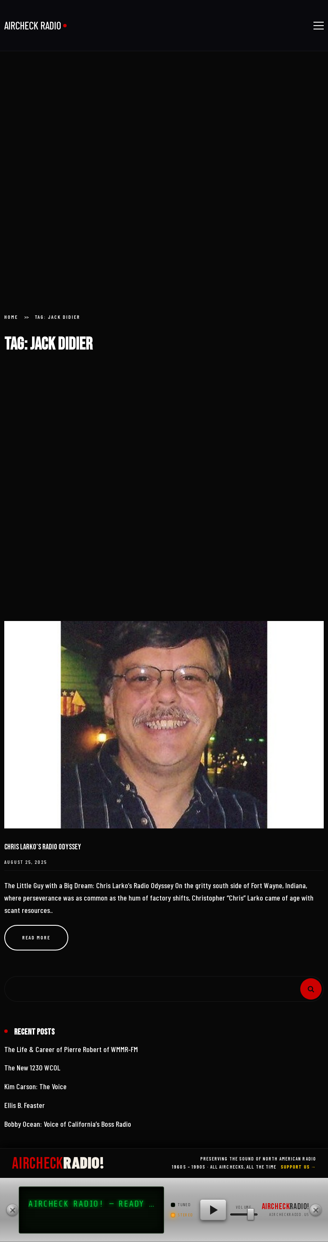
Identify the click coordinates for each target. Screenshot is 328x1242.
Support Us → (298, 1166)
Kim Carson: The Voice (35, 1086)
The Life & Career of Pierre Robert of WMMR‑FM (71, 1049)
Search (311, 989)
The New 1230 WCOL (32, 1067)
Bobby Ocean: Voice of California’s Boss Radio (67, 1123)
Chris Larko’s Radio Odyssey (42, 847)
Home (11, 317)
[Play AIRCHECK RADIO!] (213, 1210)
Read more (36, 937)
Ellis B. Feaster (24, 1105)
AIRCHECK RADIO (32, 25)
